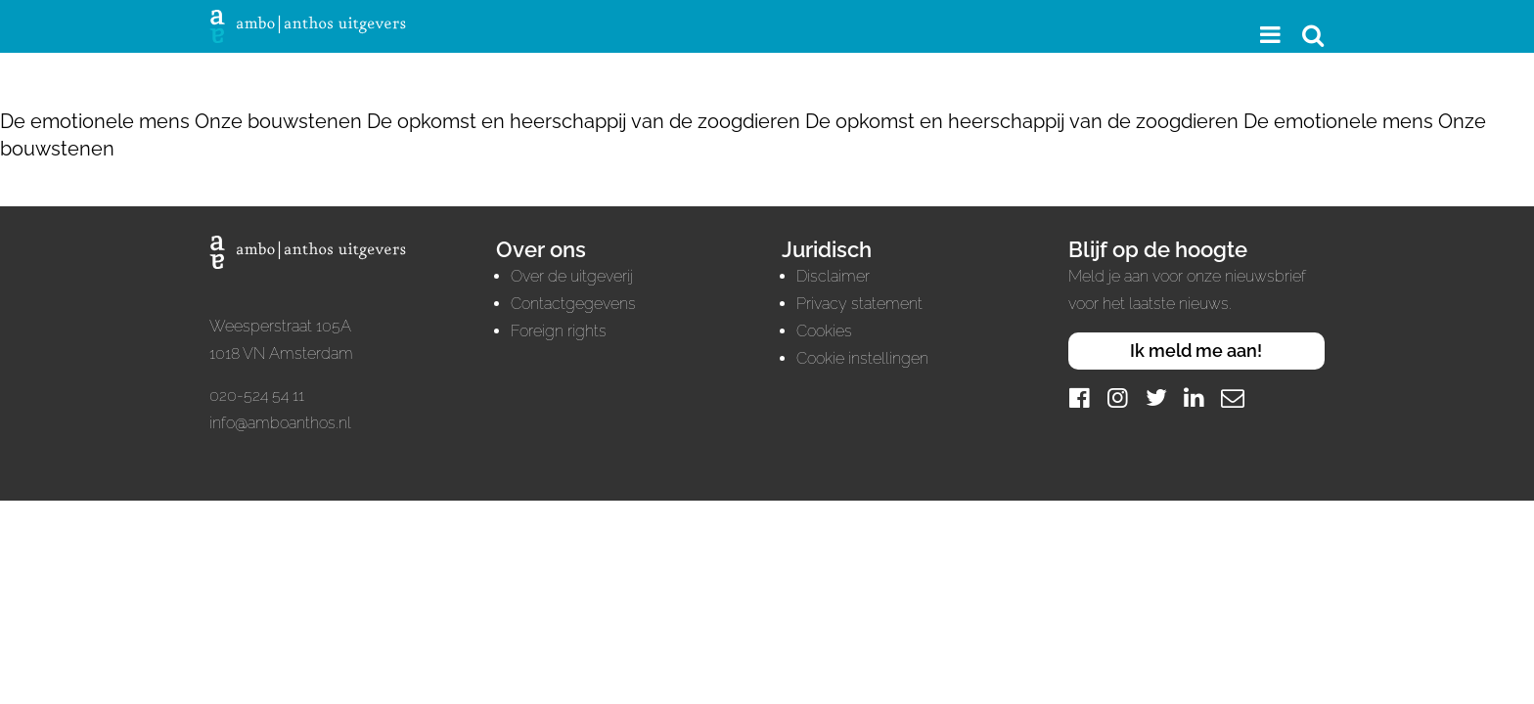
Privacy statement (859, 303)
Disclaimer (833, 276)
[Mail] (1232, 397)
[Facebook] (1080, 397)
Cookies (824, 331)
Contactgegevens (573, 303)
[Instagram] (1118, 397)
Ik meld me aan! (1196, 350)
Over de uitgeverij (572, 276)
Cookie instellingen (862, 358)
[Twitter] (1156, 397)
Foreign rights (559, 331)
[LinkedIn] (1194, 397)
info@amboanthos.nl (280, 423)
